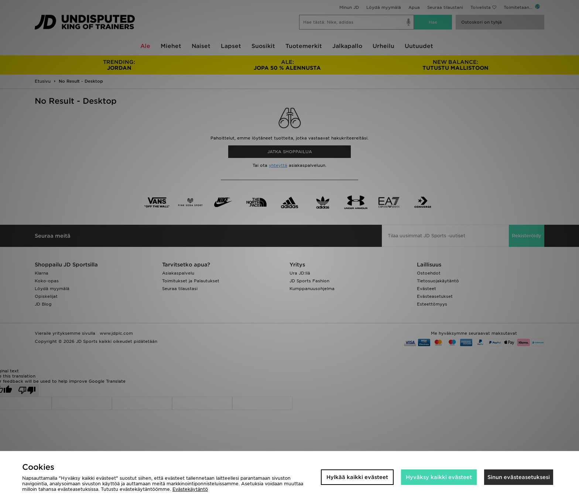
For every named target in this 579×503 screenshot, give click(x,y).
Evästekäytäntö (190, 489)
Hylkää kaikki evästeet (357, 477)
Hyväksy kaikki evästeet (439, 477)
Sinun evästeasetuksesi (518, 477)
